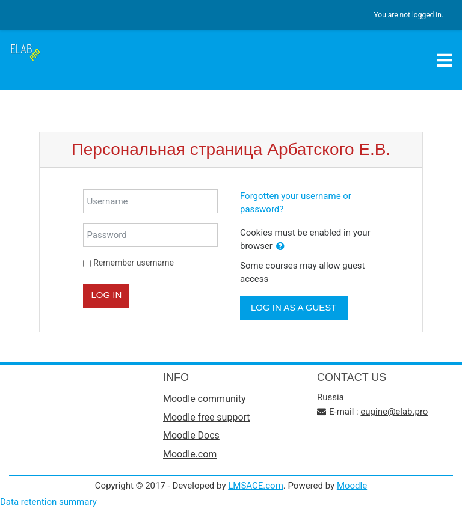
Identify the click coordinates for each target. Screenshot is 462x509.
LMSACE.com (255, 485)
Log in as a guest (294, 307)
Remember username (133, 262)
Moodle (352, 485)
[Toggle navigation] (444, 60)
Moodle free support (206, 417)
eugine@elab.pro (394, 411)
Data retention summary (48, 501)
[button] (280, 246)
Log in (106, 295)
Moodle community (204, 398)
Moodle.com (190, 454)
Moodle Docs (191, 435)
